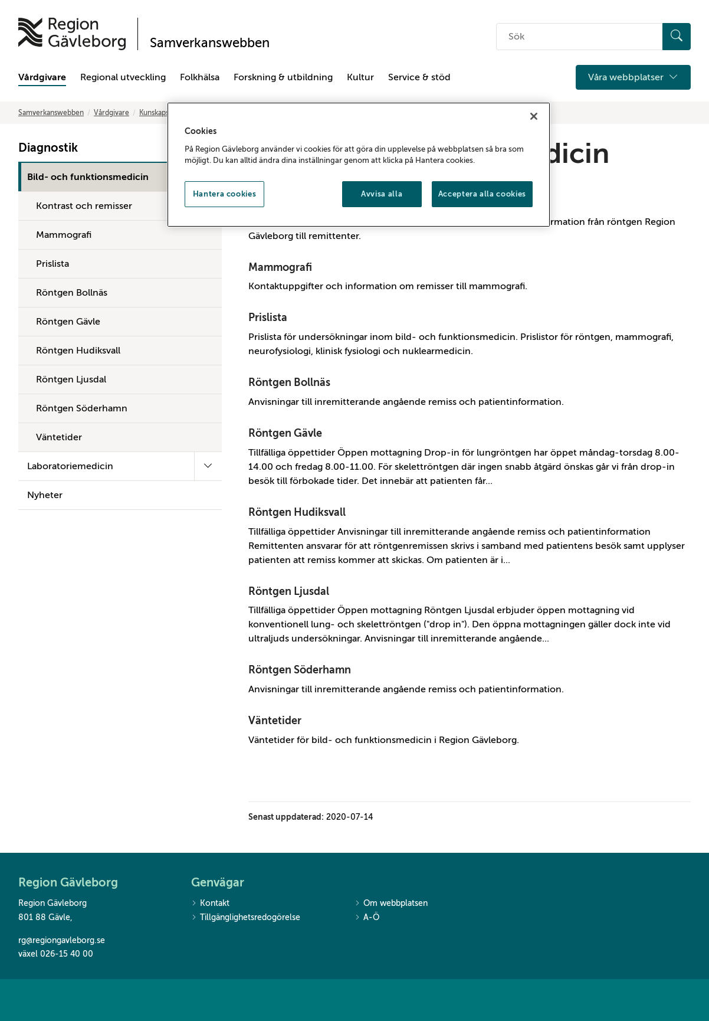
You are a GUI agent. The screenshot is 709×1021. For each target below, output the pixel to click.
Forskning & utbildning (283, 77)
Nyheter (45, 495)
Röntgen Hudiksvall (78, 350)
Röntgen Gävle (68, 321)
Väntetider (59, 437)
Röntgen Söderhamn (81, 408)
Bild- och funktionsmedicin (88, 177)
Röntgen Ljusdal (71, 379)
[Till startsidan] (72, 34)
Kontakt (210, 904)
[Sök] (676, 36)
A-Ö (366, 918)
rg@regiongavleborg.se (61, 940)
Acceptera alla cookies (482, 193)
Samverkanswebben (51, 113)
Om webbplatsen (391, 904)
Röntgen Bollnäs (71, 292)
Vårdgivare (42, 77)
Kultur (360, 77)
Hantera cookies (225, 193)
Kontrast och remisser (84, 206)
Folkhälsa (199, 77)
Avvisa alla (381, 193)
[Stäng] (534, 116)
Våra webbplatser (633, 77)
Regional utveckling (123, 77)
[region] (358, 164)
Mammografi (63, 235)
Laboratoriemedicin (70, 466)
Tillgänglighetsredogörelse (245, 918)
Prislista (52, 263)
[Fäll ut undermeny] (208, 466)
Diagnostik (48, 148)
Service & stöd (419, 77)
